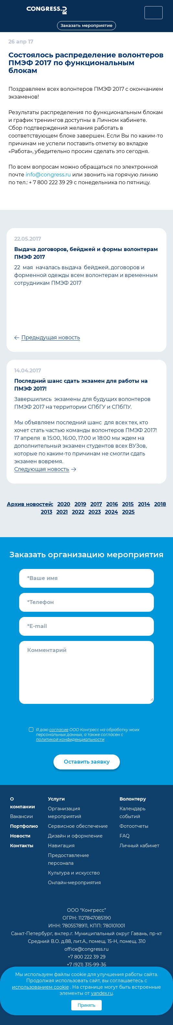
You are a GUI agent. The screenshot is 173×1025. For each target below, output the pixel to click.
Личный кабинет (139, 846)
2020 (63, 504)
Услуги (56, 799)
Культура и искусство (74, 873)
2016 (112, 504)
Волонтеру (133, 799)
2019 (80, 504)
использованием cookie (40, 987)
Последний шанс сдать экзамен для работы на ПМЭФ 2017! (81, 385)
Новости (20, 836)
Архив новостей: (30, 504)
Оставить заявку (87, 762)
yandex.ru (102, 993)
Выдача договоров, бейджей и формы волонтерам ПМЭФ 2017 (86, 253)
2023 (94, 512)
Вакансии (21, 816)
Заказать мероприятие (86, 25)
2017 (96, 504)
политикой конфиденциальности (70, 739)
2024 (111, 512)
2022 (78, 512)
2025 (128, 512)
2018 (160, 504)
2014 (144, 504)
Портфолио (24, 826)
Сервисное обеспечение (78, 826)
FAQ (125, 836)
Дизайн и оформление (75, 836)
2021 (62, 512)
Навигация (61, 846)
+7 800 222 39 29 (87, 957)
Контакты (21, 846)
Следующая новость (41, 469)
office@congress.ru (86, 949)
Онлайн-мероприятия (74, 883)
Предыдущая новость (50, 337)
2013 (46, 512)
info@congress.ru (48, 175)
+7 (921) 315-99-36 (86, 965)
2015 (128, 504)
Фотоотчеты (134, 826)
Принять (87, 1005)
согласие (58, 729)
